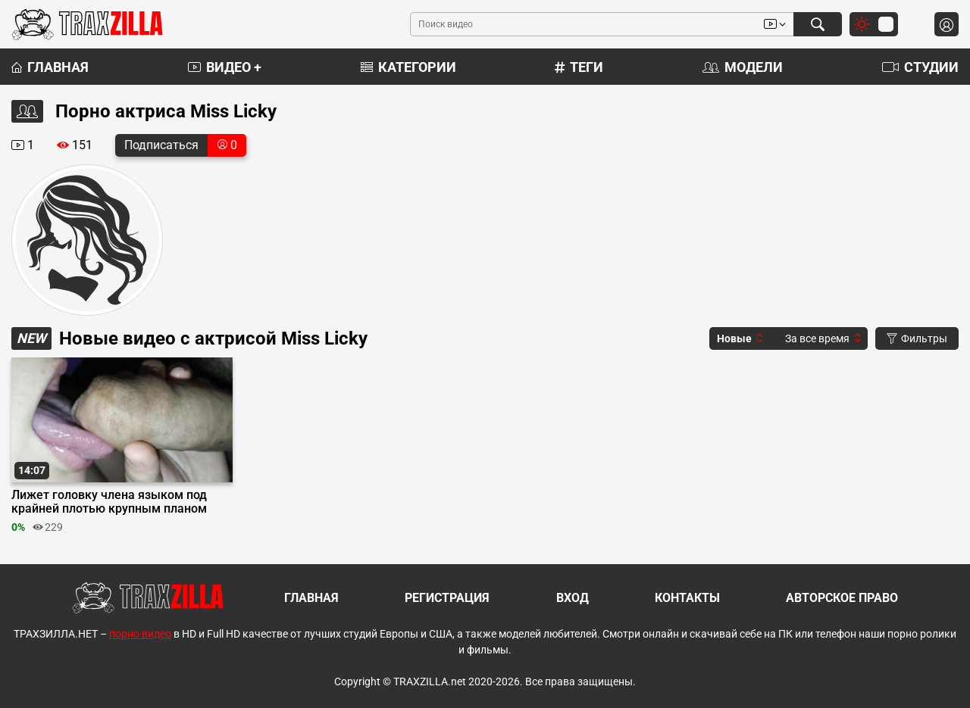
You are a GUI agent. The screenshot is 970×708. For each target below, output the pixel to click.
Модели (742, 67)
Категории (408, 67)
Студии (920, 67)
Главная (50, 67)
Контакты (687, 598)
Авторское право (842, 598)
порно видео (140, 634)
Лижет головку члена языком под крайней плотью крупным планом (109, 502)
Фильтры (917, 338)
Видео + (224, 67)
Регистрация (447, 598)
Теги (579, 67)
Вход (572, 598)
